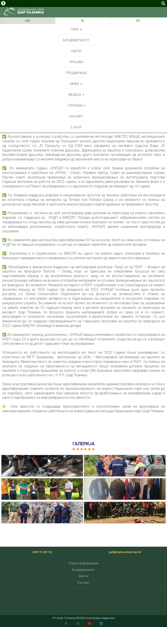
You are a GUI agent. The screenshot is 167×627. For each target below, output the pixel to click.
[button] (42, 466)
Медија (76, 95)
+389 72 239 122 (42, 552)
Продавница (76, 73)
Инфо (76, 84)
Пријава (76, 62)
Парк (76, 29)
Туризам (76, 106)
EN (138, 21)
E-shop (76, 127)
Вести (83, 576)
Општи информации (83, 563)
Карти (76, 51)
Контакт (76, 116)
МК (27, 21)
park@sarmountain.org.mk (125, 552)
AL (83, 21)
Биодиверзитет (76, 40)
